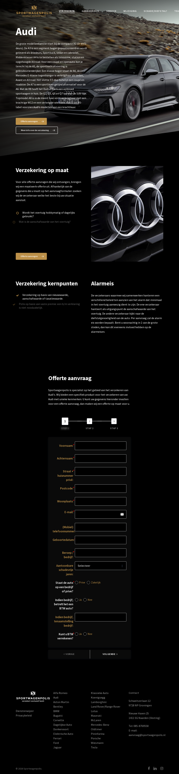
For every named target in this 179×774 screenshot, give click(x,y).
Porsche (96, 738)
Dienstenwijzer (25, 711)
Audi (55, 697)
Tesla (94, 747)
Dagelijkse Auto (62, 724)
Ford (56, 743)
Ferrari (57, 738)
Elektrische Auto (63, 733)
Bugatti (58, 715)
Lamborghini (98, 702)
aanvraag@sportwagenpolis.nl (147, 735)
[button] (31, 121)
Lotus (94, 711)
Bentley (58, 706)
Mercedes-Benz (100, 724)
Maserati (96, 715)
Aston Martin (61, 702)
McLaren (96, 720)
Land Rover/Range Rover (105, 706)
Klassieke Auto (100, 693)
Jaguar (57, 747)
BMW (56, 711)
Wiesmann (97, 743)
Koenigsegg (98, 697)
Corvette (58, 720)
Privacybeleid (24, 715)
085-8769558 (141, 726)
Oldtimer (96, 729)
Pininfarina (97, 733)
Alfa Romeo (60, 693)
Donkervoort (61, 729)
